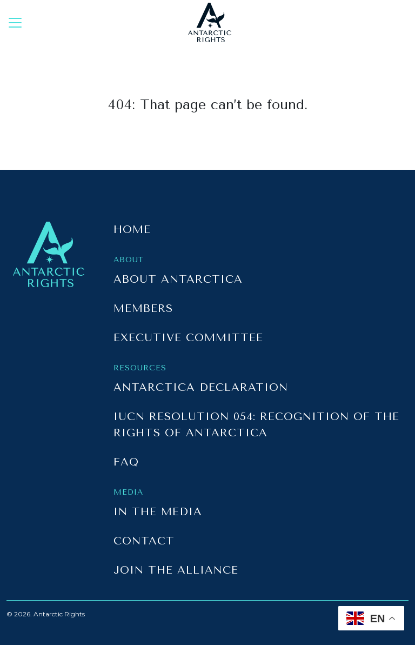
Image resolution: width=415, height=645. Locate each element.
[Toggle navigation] (15, 23)
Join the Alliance (175, 570)
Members (143, 308)
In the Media (157, 512)
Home (132, 229)
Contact (144, 541)
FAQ (126, 462)
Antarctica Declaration (200, 387)
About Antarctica (178, 279)
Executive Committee (188, 337)
